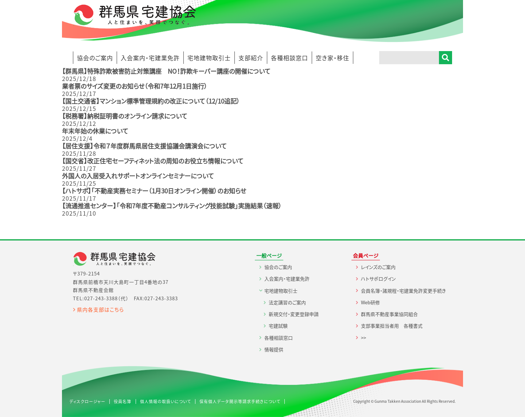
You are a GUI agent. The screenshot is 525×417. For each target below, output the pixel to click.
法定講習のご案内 (287, 302)
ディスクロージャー (87, 401)
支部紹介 (250, 57)
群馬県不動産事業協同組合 (389, 313)
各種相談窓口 (289, 57)
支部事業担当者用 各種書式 (392, 325)
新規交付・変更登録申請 (294, 313)
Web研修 (370, 302)
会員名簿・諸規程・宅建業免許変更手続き (403, 290)
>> (363, 337)
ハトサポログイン (378, 278)
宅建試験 (278, 325)
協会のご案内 (95, 57)
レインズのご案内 (378, 266)
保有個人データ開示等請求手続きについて (239, 401)
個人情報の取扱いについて (165, 401)
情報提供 (273, 349)
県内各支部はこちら (100, 309)
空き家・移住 (332, 57)
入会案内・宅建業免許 (150, 57)
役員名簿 (122, 401)
